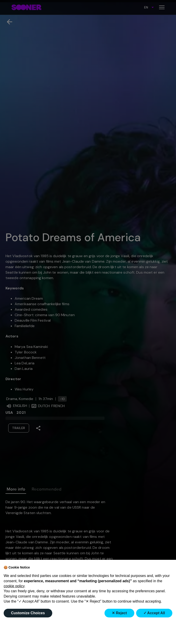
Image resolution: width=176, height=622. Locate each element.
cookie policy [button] (14, 586)
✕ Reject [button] (119, 613)
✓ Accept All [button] (154, 613)
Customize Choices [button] (28, 613)
